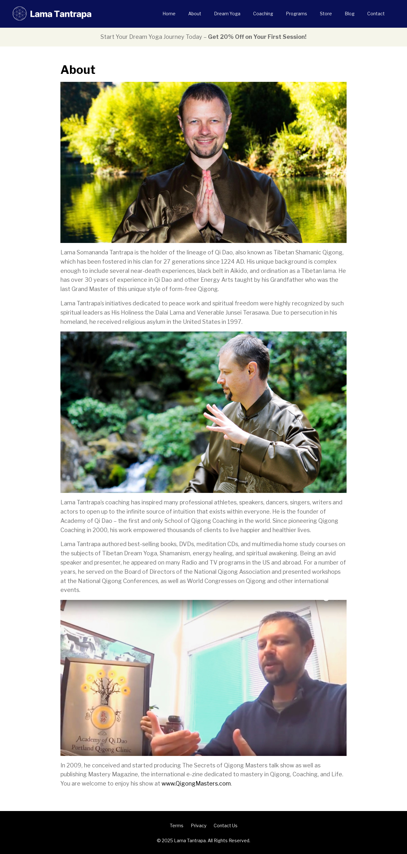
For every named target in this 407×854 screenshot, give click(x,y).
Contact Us (226, 825)
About (194, 13)
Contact (376, 13)
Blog (350, 13)
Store (326, 13)
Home (169, 13)
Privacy (198, 825)
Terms (176, 825)
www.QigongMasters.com (196, 783)
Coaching (263, 13)
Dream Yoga (227, 13)
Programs (296, 13)
